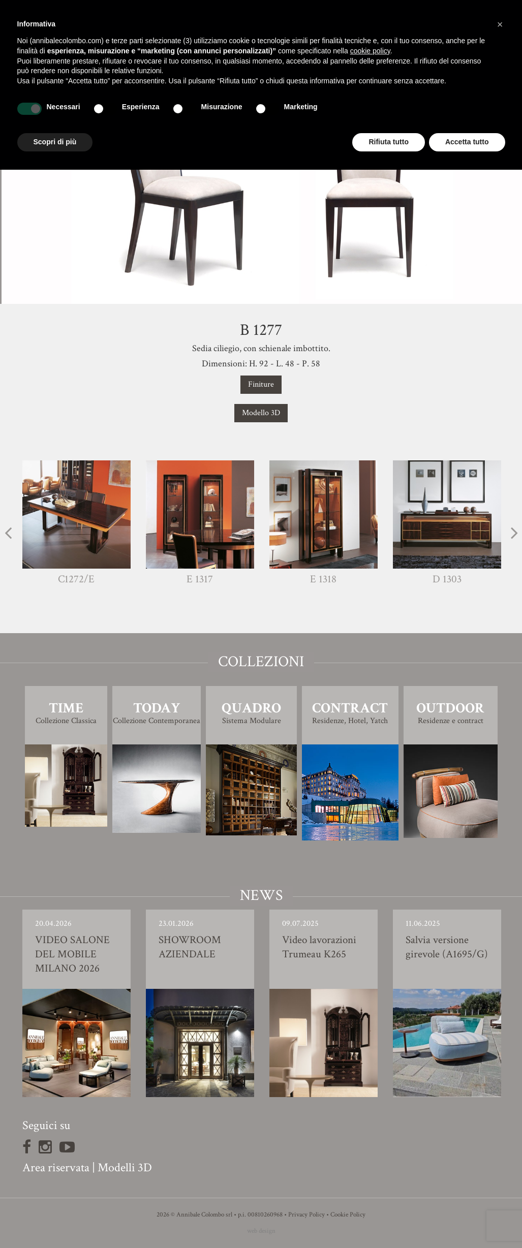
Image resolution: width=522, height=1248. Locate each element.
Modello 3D (261, 413)
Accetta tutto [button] (467, 142)
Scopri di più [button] (55, 142)
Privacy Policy (306, 1214)
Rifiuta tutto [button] (389, 142)
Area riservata (55, 1167)
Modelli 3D (125, 1167)
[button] (500, 24)
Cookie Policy (347, 1214)
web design (261, 1231)
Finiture (261, 384)
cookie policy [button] (370, 51)
